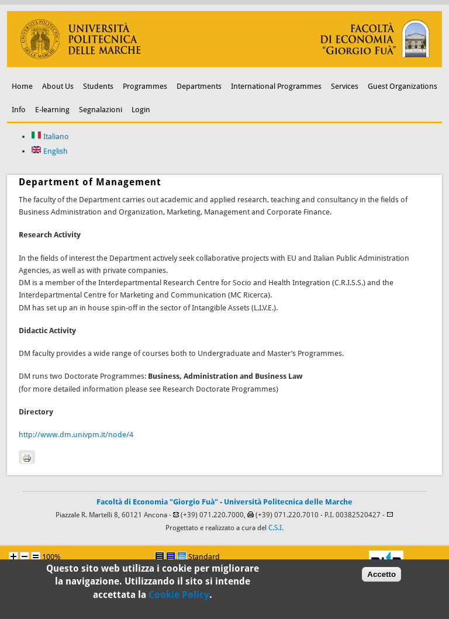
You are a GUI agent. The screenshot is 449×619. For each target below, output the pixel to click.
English (49, 151)
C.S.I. (276, 528)
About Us (58, 86)
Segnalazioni (100, 109)
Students (98, 86)
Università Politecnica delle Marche (288, 501)
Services (344, 86)
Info (19, 109)
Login (141, 109)
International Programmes (276, 86)
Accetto (381, 577)
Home (22, 86)
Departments (199, 86)
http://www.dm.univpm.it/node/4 (76, 434)
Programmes (145, 86)
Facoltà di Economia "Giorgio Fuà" (157, 501)
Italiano (50, 136)
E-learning (52, 109)
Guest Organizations (402, 86)
